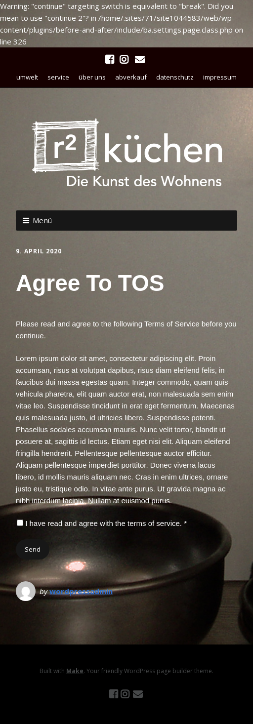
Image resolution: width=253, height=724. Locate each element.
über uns (92, 77)
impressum (220, 77)
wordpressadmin (81, 591)
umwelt (27, 77)
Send (33, 549)
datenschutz (175, 77)
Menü (42, 220)
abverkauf (131, 77)
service (58, 77)
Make (75, 671)
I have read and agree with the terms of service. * (102, 523)
